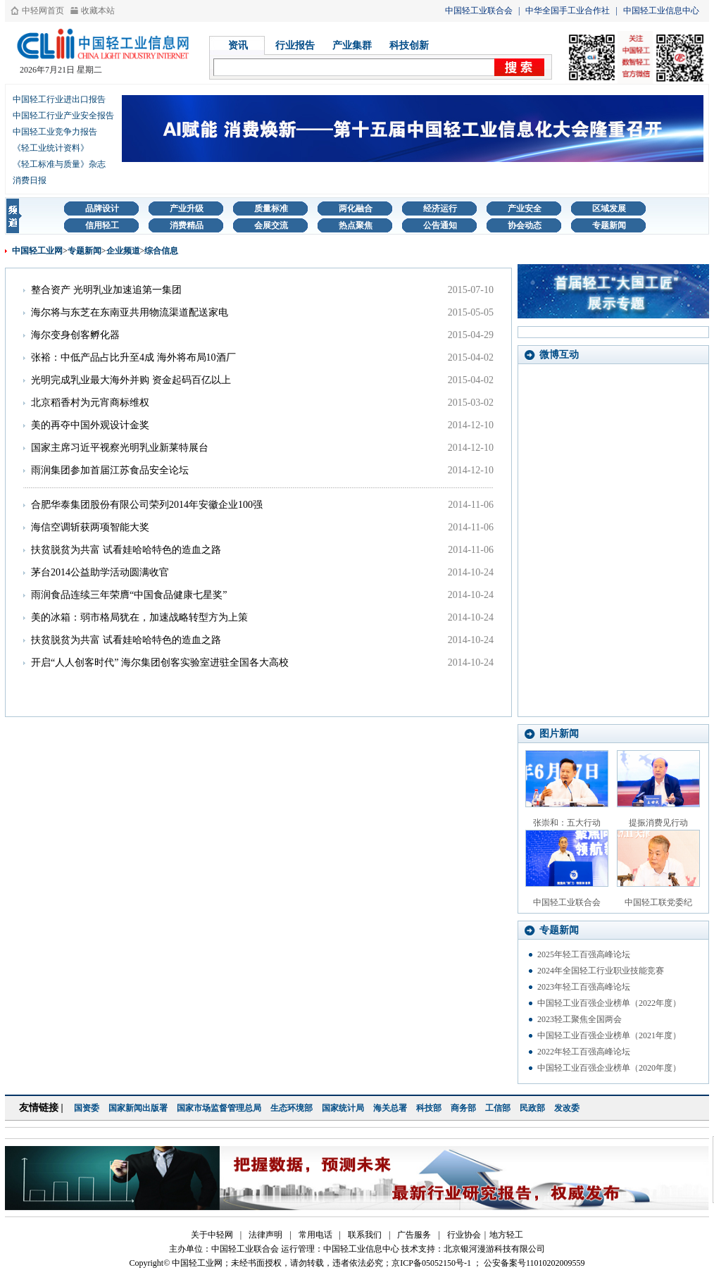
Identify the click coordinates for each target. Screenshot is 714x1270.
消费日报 (29, 180)
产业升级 (186, 208)
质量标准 (271, 208)
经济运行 (440, 208)
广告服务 (414, 1235)
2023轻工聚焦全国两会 (579, 1019)
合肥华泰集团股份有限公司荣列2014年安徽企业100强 (147, 504)
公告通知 (440, 225)
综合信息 (161, 251)
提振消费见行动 (658, 823)
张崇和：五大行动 (567, 823)
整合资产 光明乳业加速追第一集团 (106, 290)
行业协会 (464, 1235)
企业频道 (123, 251)
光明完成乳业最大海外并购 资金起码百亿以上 (131, 380)
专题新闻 (609, 225)
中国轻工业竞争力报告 (55, 132)
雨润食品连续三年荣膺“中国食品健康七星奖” (129, 595)
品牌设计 (102, 208)
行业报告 (295, 45)
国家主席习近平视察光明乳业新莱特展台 (119, 447)
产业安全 (524, 208)
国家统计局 (343, 1108)
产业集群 (352, 45)
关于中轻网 (212, 1235)
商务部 (463, 1108)
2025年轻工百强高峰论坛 (583, 954)
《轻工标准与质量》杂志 (59, 164)
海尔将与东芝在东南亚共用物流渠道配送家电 (129, 312)
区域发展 (609, 208)
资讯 (238, 45)
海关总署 (390, 1108)
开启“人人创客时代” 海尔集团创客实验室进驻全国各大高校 (160, 662)
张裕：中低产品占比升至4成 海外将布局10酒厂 (133, 357)
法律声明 (265, 1235)
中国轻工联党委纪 (658, 902)
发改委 (567, 1108)
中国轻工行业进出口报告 (59, 99)
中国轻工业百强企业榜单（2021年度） (609, 1035)
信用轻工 (102, 225)
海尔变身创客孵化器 (75, 335)
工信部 (498, 1108)
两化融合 (355, 208)
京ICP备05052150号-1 (431, 1263)
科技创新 (409, 45)
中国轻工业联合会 (479, 10)
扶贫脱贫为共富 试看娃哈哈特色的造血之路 (126, 549)
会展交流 (271, 225)
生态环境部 (291, 1108)
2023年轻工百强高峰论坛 (583, 987)
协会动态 (524, 225)
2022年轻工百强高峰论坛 (583, 1052)
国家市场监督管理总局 (219, 1108)
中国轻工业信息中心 (661, 10)
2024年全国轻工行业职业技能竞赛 (600, 971)
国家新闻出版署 (138, 1108)
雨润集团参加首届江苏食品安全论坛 (110, 470)
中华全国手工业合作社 (567, 10)
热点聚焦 (355, 225)
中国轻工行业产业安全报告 (63, 115)
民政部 (532, 1108)
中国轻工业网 (37, 251)
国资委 (86, 1108)
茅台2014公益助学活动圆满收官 (100, 572)
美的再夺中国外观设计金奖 (90, 425)
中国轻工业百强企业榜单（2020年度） (609, 1068)
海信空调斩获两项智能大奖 (90, 527)
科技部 (428, 1108)
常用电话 (315, 1235)
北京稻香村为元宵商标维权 (90, 402)
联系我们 (365, 1235)
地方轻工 (506, 1235)
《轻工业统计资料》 (51, 148)
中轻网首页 (43, 10)
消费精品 (186, 225)
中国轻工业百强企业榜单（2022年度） (609, 1003)
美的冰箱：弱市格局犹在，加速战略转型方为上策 (139, 617)
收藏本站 (98, 10)
